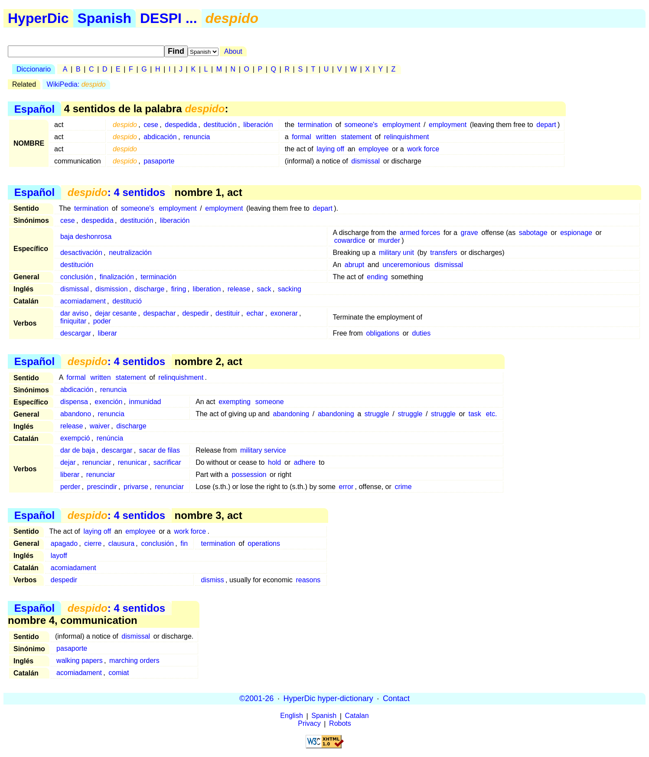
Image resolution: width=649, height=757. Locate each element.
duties (421, 333)
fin (184, 543)
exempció (75, 438)
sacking (289, 289)
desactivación (81, 252)
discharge (149, 289)
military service (263, 450)
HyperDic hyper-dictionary (328, 698)
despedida (181, 124)
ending (377, 277)
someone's (361, 124)
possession (249, 474)
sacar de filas (159, 450)
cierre (92, 543)
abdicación (160, 136)
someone (269, 401)
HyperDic (38, 18)
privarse (136, 486)
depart (546, 124)
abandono (75, 414)
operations (264, 543)
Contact (396, 698)
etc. (491, 414)
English (291, 716)
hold (274, 462)
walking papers (79, 660)
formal (301, 136)
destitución (220, 124)
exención (108, 401)
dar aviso (74, 313)
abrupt (354, 264)
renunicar (132, 462)
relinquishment (406, 136)
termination (315, 124)
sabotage (533, 232)
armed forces (420, 232)
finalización (117, 277)
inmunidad (145, 401)
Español (34, 108)
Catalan (357, 716)
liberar (107, 333)
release (239, 289)
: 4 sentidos (116, 192)
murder (389, 240)
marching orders (134, 660)
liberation (207, 289)
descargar (75, 333)
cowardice (349, 240)
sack (264, 289)
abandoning (291, 414)
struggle (377, 414)
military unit (396, 252)
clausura (121, 543)
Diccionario (33, 69)
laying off (330, 149)
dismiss (212, 580)
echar (255, 313)
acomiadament (83, 301)
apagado (64, 543)
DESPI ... (168, 18)
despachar (159, 313)
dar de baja (77, 450)
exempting (235, 401)
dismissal (365, 161)
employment (401, 124)
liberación (258, 124)
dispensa (74, 401)
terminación (158, 277)
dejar (68, 462)
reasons (308, 580)
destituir (227, 313)
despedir (195, 313)
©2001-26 (256, 698)
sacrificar (167, 462)
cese (150, 124)
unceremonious (406, 264)
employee (373, 149)
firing (178, 289)
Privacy (309, 724)
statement (356, 136)
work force (423, 149)
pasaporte (158, 161)
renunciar (96, 462)
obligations (383, 333)
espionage (576, 232)
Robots (340, 724)
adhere (305, 462)
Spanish (104, 18)
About (233, 51)
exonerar (284, 313)
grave (469, 232)
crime (403, 486)
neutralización (130, 252)
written (326, 136)
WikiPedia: (76, 84)
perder (70, 486)
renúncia (110, 438)
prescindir (102, 486)
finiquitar (73, 321)
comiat (118, 672)
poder (102, 321)
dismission (111, 289)
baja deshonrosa (85, 236)
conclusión (76, 277)
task (474, 414)
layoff (59, 555)
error (346, 486)
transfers (443, 252)
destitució (127, 301)
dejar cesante (116, 313)
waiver (100, 426)
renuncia (196, 136)
